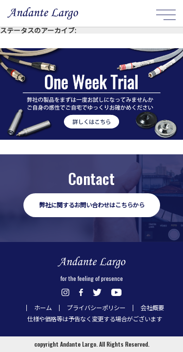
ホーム (43, 307)
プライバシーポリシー (96, 307)
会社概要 (152, 307)
